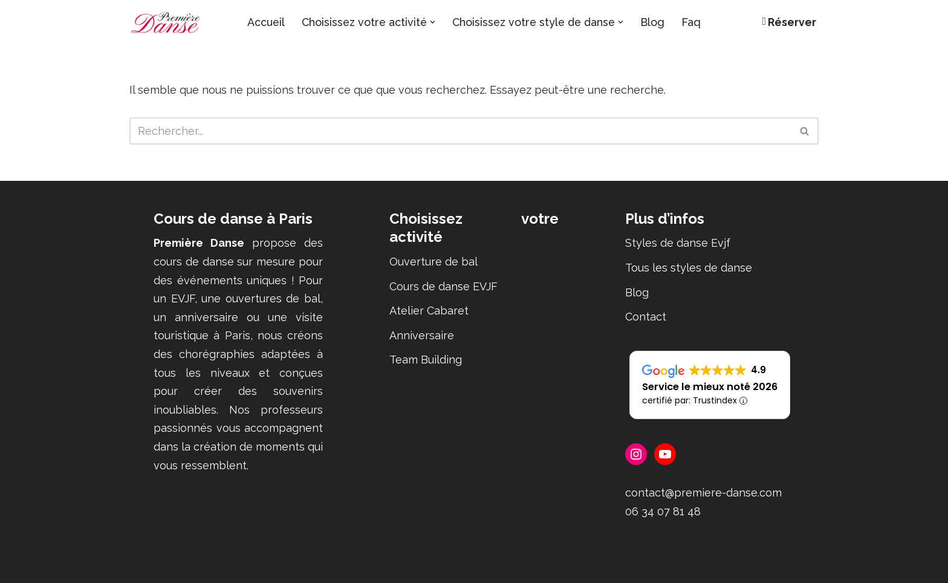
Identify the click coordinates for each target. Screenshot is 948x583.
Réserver (789, 22)
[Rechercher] (460, 131)
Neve (143, 566)
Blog (656, 22)
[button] (432, 22)
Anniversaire (421, 335)
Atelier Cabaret (429, 311)
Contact (645, 317)
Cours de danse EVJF (443, 286)
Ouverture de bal (433, 261)
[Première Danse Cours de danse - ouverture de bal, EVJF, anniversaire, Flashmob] (165, 22)
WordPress (264, 566)
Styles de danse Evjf (677, 243)
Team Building (425, 360)
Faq (695, 22)
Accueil (263, 22)
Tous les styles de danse (688, 267)
